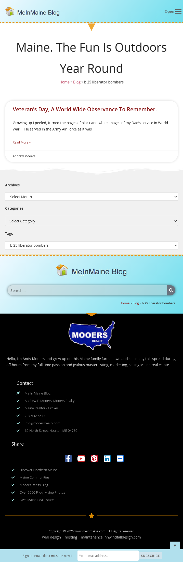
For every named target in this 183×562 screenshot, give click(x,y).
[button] (169, 11)
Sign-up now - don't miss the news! (47, 556)
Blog (77, 82)
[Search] (171, 290)
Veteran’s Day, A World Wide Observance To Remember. (85, 109)
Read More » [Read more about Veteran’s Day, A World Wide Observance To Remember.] (22, 142)
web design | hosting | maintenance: (73, 537)
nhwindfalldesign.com (122, 537)
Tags (9, 233)
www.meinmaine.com (89, 531)
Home (64, 82)
